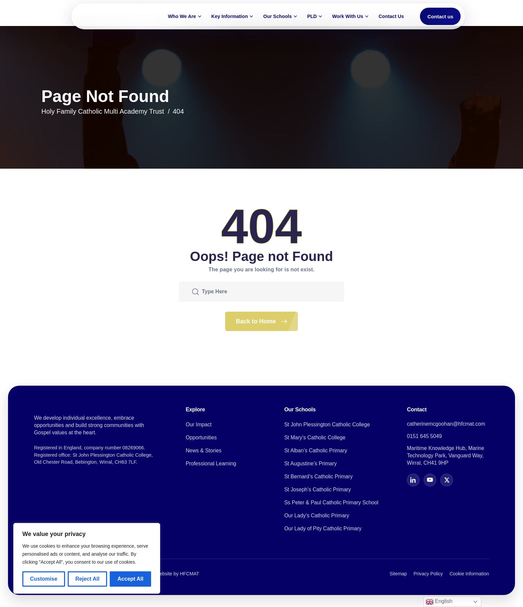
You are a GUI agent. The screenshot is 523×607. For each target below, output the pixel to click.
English (439, 602)
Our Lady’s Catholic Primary (316, 515)
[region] (86, 558)
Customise (43, 579)
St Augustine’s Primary (310, 463)
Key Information (229, 16)
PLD (312, 16)
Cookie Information (469, 573)
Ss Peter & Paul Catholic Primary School (331, 502)
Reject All (87, 579)
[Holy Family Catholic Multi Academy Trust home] (115, 16)
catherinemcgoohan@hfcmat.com (446, 424)
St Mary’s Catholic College (315, 437)
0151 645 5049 (424, 436)
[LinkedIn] (413, 480)
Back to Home (267, 321)
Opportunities (201, 437)
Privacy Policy (428, 573)
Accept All (130, 579)
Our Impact (199, 424)
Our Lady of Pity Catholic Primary (323, 528)
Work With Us (347, 16)
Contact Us (391, 16)
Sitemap (398, 573)
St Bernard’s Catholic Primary (318, 476)
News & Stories (203, 450)
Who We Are (182, 16)
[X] (446, 480)
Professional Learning (211, 463)
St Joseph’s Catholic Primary (317, 489)
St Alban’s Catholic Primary (315, 450)
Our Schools (277, 16)
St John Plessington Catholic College (327, 424)
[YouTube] (430, 480)
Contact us (440, 16)
